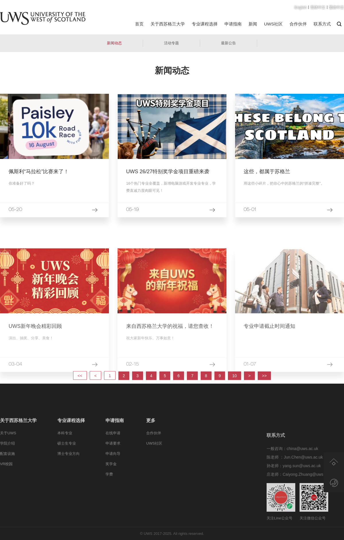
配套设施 (7, 474)
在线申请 (112, 454)
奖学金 (111, 485)
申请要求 (112, 464)
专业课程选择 (205, 23)
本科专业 (64, 454)
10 (234, 384)
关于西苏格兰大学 (167, 23)
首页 (139, 23)
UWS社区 (273, 23)
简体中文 (317, 7)
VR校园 (6, 485)
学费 (109, 495)
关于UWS (8, 454)
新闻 (253, 23)
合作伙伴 (298, 23)
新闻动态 (114, 43)
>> (264, 384)
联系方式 (322, 23)
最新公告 (228, 43)
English (300, 7)
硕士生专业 (66, 464)
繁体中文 (336, 7)
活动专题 (171, 43)
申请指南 (233, 23)
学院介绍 (7, 464)
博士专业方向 (68, 474)
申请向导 (112, 474)
